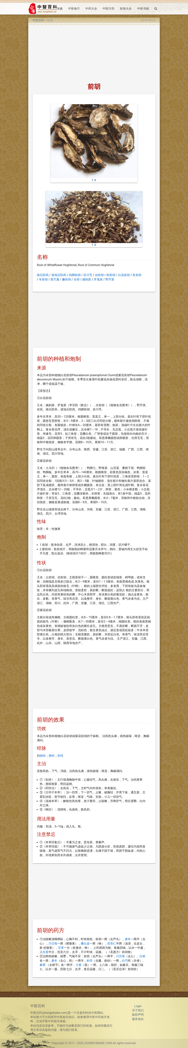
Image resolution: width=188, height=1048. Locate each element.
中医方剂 (108, 8)
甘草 (61, 947)
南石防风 (43, 275)
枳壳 (90, 960)
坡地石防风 (58, 275)
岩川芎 (87, 275)
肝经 (60, 755)
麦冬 (128, 939)
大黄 (79, 965)
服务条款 (138, 1019)
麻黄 (43, 965)
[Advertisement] (94, 53)
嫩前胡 (66, 279)
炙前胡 (137, 275)
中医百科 (38, 20)
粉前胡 (110, 275)
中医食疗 (74, 8)
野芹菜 (109, 279)
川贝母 (52, 943)
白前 (142, 956)
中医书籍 (143, 8)
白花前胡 (124, 275)
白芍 (125, 960)
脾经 (52, 755)
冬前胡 (43, 279)
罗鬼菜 (98, 279)
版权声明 (138, 1014)
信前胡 (99, 275)
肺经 (43, 755)
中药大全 (91, 8)
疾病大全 (126, 8)
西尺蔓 (54, 279)
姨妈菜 (86, 279)
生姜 (45, 952)
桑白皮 (85, 943)
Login (138, 1006)
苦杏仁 (111, 943)
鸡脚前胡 (75, 275)
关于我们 (138, 1010)
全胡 (76, 279)
